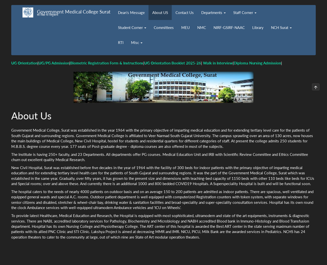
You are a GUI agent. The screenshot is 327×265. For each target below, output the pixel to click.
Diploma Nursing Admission (257, 63)
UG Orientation (24, 63)
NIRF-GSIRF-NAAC (229, 27)
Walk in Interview (218, 63)
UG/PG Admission (53, 63)
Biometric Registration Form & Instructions (106, 63)
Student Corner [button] (132, 27)
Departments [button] (213, 12)
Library (258, 27)
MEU (185, 27)
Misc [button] (136, 42)
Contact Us (185, 12)
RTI (121, 42)
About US (160, 12)
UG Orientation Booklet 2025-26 (172, 63)
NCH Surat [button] (281, 27)
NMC (201, 27)
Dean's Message (131, 12)
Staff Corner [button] (244, 12)
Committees (164, 27)
